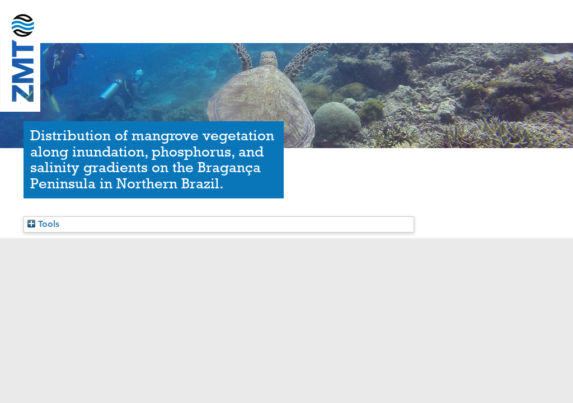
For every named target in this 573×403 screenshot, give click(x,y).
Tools (43, 224)
